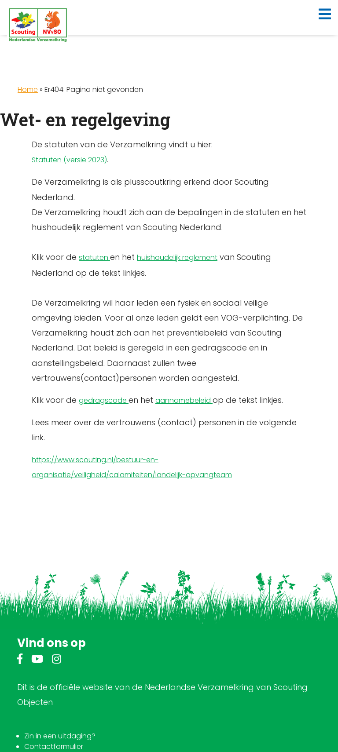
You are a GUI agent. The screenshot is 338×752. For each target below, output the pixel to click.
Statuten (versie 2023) (69, 160)
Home (28, 89)
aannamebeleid (184, 400)
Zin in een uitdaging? (60, 736)
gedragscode (104, 400)
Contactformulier (53, 746)
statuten (94, 257)
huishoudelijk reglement (177, 257)
